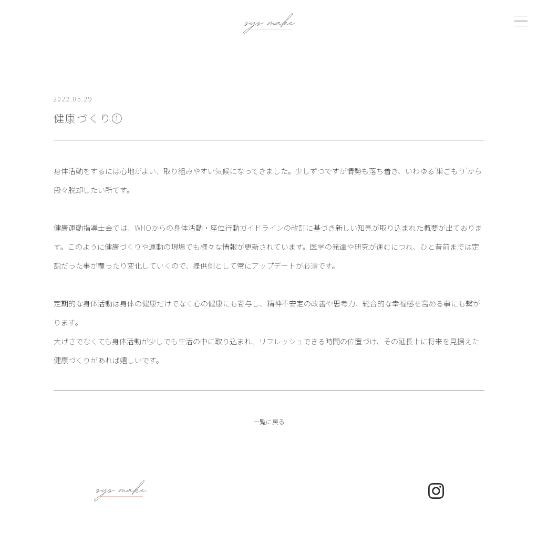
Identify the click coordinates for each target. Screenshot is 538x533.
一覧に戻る (269, 421)
